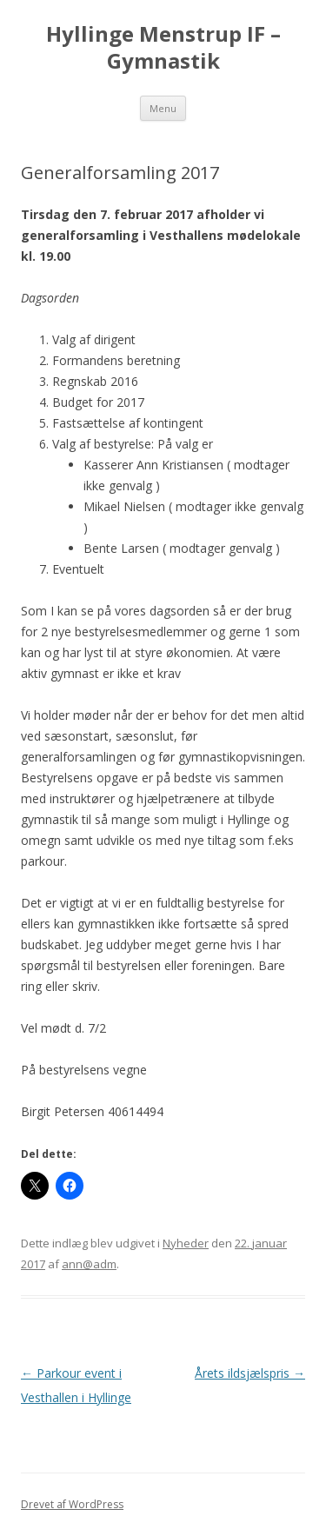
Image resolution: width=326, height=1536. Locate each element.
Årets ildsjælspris (250, 1373)
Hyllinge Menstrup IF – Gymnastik (163, 48)
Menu (163, 108)
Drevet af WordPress (72, 1504)
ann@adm (89, 1264)
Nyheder (186, 1243)
